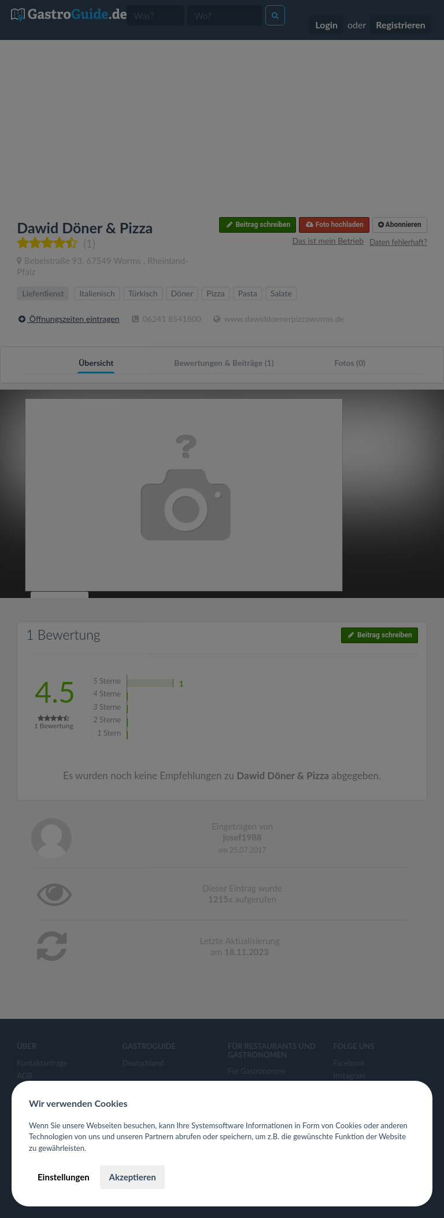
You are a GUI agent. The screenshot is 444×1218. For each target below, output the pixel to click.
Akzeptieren (132, 1177)
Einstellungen (64, 1177)
